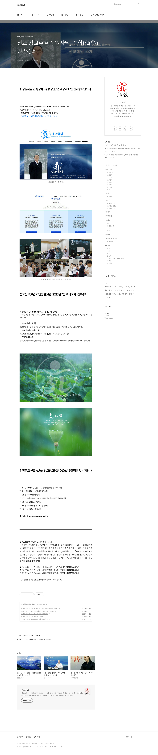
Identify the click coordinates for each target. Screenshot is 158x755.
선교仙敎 (20, 737)
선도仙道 (37, 737)
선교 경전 (79, 15)
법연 (108, 253)
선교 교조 (35, 15)
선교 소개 (20, 15)
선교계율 (109, 185)
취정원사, (122, 290)
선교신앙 (21, 5)
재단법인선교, (116, 294)
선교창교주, (108, 294)
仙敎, (121, 287)
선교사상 (109, 187)
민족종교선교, (130, 290)
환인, (112, 290)
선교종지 (109, 180)
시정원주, (131, 294)
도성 (108, 223)
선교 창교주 (31, 604)
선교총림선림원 (111, 206)
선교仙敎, (127, 287)
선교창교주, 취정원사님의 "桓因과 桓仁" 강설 (35, 619)
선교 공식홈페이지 (98, 15)
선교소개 (109, 175)
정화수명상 (110, 226)
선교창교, (134, 287)
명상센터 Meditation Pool (115, 258)
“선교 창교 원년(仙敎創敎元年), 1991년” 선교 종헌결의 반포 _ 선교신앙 (121, 156)
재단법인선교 (111, 203)
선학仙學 (28, 737)
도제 (108, 228)
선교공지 (107, 234)
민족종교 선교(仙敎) (111, 165)
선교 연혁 (50, 15)
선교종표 (109, 182)
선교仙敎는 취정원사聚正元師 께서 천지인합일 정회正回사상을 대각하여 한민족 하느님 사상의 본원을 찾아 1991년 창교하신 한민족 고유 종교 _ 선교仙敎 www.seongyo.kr (52, 694)
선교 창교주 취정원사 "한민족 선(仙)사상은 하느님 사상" (39, 608)
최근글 (106, 276)
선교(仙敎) (24, 604)
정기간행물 (108, 216)
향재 (108, 231)
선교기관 (107, 200)
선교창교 (107, 193)
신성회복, (107, 290)
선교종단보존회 (111, 208)
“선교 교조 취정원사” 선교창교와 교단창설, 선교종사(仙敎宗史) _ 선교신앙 (122, 150)
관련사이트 (128, 737)
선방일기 (109, 261)
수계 (108, 251)
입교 (108, 249)
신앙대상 (109, 177)
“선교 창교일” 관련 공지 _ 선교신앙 (115, 145)
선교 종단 (64, 15)
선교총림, (115, 287)
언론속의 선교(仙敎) (111, 238)
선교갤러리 (110, 263)
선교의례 (107, 220)
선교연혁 (109, 196)
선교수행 (109, 190)
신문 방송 (110, 242)
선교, (116, 290)
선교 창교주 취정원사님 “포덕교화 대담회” (34, 614)
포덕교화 (107, 245)
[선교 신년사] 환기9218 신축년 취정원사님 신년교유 (38, 611)
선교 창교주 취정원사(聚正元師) (31, 616)
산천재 (109, 256)
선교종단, (107, 298)
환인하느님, (108, 287)
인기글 (113, 276)
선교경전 (107, 212)
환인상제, (125, 294)
